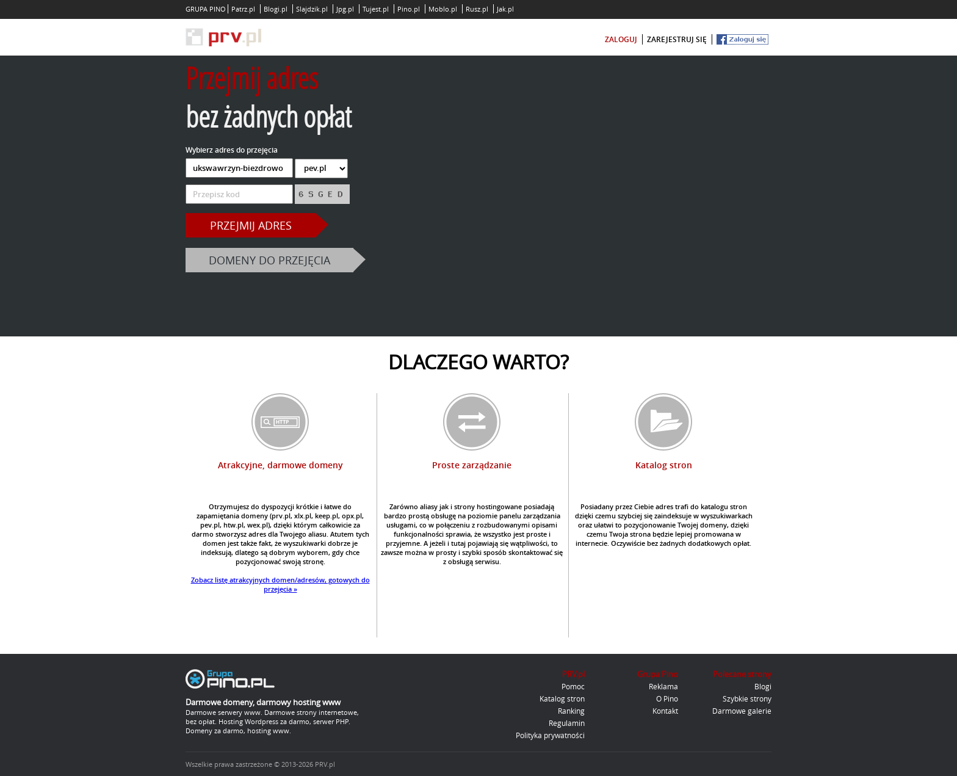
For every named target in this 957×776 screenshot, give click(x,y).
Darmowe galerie (741, 711)
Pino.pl (408, 8)
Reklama (663, 686)
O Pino (667, 698)
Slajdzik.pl (312, 8)
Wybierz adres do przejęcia (232, 150)
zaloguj (621, 39)
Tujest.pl (376, 8)
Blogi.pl (275, 8)
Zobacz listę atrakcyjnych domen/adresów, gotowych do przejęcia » (280, 584)
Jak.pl (505, 8)
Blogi (762, 686)
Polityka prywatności (550, 735)
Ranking (571, 711)
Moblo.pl (442, 8)
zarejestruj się (677, 39)
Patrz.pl (243, 8)
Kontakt (665, 711)
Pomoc (573, 686)
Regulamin (567, 723)
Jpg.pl (345, 8)
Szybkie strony (747, 698)
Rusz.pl (477, 8)
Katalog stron (562, 698)
